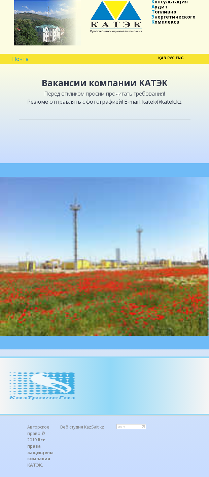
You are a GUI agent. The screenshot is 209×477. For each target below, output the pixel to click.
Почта (20, 59)
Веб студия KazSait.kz (82, 427)
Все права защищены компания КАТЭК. (40, 452)
